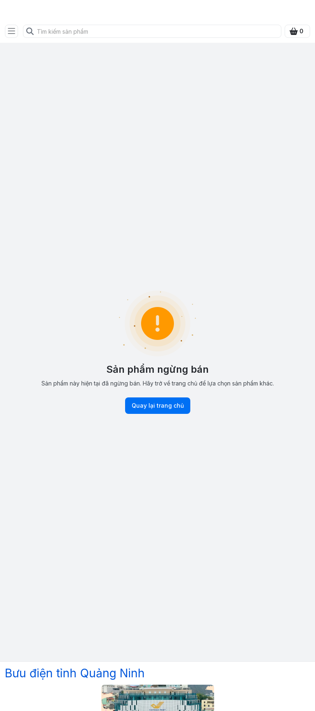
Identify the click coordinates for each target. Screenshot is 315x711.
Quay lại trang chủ (157, 405)
